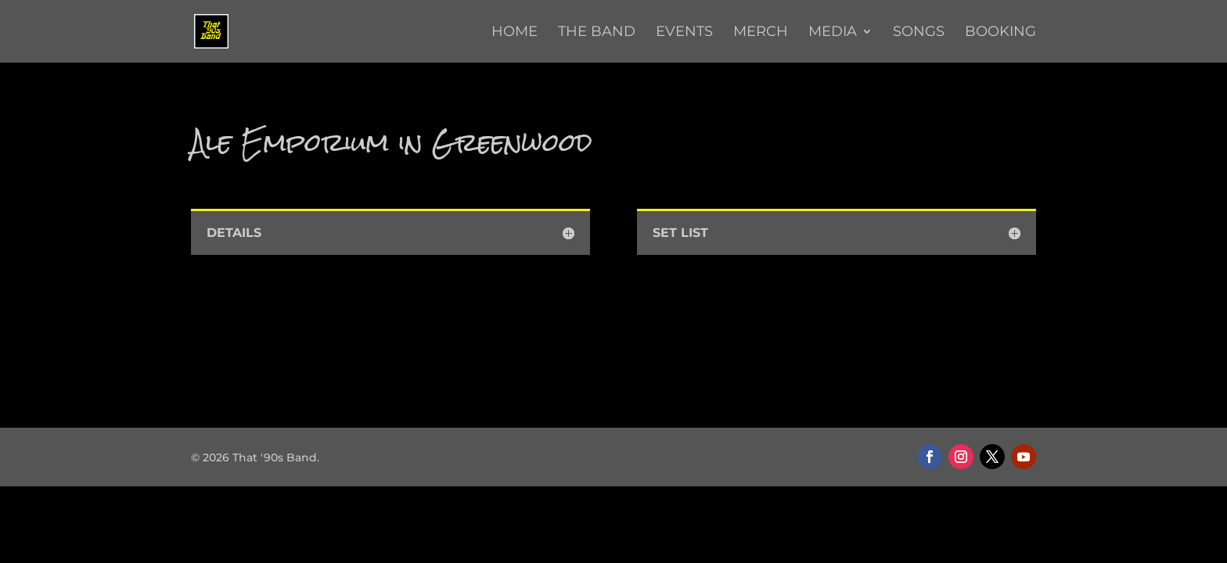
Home (514, 33)
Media (832, 33)
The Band (596, 33)
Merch (760, 33)
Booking (1000, 33)
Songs (919, 33)
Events (684, 33)
